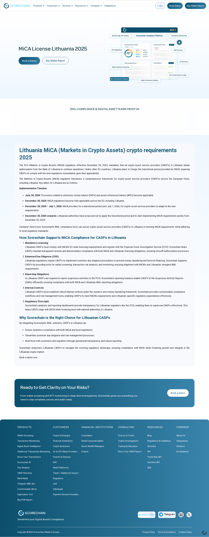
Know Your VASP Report (130, 451)
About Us (180, 435)
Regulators (58, 478)
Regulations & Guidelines (159, 441)
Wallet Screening (25, 435)
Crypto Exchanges (61, 435)
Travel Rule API (154, 457)
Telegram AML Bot (26, 483)
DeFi (55, 462)
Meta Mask (22, 478)
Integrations (182, 441)
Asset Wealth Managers (92, 446)
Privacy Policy (148, 532)
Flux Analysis (23, 467)
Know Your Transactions (29, 457)
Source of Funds (126, 435)
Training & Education (128, 446)
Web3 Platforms (61, 467)
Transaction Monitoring (28, 441)
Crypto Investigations (128, 441)
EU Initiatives (182, 451)
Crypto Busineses (61, 446)
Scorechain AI (24, 462)
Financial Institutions (63, 441)
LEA (55, 483)
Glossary (151, 446)
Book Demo (175, 5)
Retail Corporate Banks (92, 441)
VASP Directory (24, 473)
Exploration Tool (25, 494)
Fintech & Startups (62, 457)
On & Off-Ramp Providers (65, 451)
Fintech (84, 451)
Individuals (58, 489)
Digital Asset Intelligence (29, 446)
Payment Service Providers (66, 494)
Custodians (86, 435)
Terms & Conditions (167, 532)
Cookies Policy (185, 532)
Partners (180, 446)
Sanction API (153, 462)
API (149, 451)
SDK (149, 467)
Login (160, 5)
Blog (149, 435)
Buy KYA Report (24, 499)
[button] (39, 5)
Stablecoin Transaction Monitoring (33, 451)
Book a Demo (29, 60)
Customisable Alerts (27, 489)
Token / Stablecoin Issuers (66, 473)
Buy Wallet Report (195, 5)
